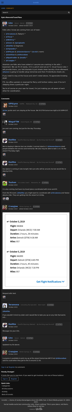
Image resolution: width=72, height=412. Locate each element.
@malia (23, 57)
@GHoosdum (22, 55)
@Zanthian (10, 55)
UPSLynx (13, 103)
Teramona (14, 304)
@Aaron (6, 72)
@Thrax (9, 37)
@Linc (5, 110)
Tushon (12, 182)
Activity (4, 391)
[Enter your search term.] (36, 12)
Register (12, 367)
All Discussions (7, 389)
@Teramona (11, 34)
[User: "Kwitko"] (5, 140)
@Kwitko (9, 46)
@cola (34, 52)
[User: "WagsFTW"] (5, 122)
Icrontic (36, 2)
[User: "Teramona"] (7, 199)
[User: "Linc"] (5, 24)
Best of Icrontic (7, 394)
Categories (6, 386)
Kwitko (12, 140)
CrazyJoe (13, 206)
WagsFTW (14, 122)
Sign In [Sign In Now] (5, 379)
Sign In (3, 367)
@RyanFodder (11, 57)
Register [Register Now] (14, 379)
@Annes (9, 43)
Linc (11, 23)
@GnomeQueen (23, 52)
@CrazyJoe (10, 60)
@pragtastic (20, 43)
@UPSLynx (10, 52)
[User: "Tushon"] (5, 183)
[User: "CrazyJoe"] (5, 207)
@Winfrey (10, 40)
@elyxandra (11, 49)
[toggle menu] (2, 2)
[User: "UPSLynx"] (5, 105)
